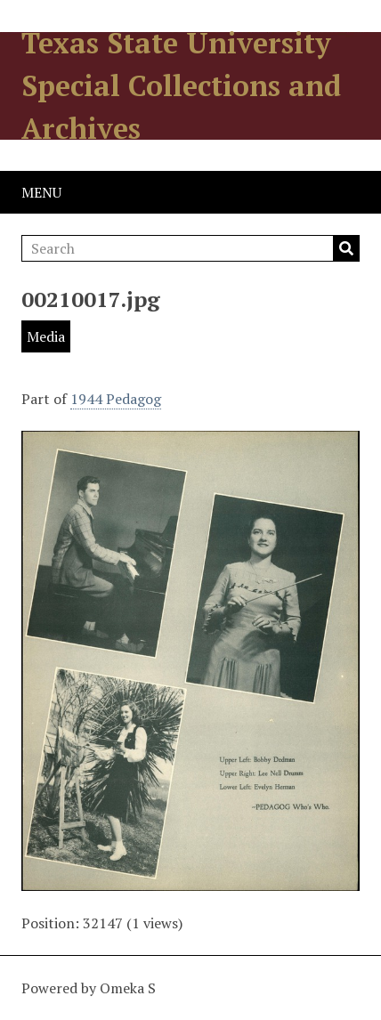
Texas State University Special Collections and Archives (181, 85)
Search (346, 248)
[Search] (190, 248)
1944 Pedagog (115, 399)
